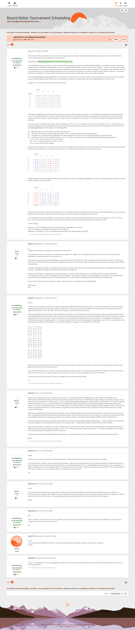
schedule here (55, 563)
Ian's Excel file (56, 62)
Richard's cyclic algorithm (47, 77)
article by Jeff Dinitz (37, 128)
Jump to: (106, 593)
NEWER (116, 39)
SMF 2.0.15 (44, 625)
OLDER (124, 39)
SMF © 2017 (52, 625)
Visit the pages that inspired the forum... (23, 21)
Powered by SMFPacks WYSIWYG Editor (81, 625)
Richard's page (67, 62)
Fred (16, 251)
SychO (74, 626)
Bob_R (16, 400)
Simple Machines (62, 625)
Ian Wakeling (83, 32)
